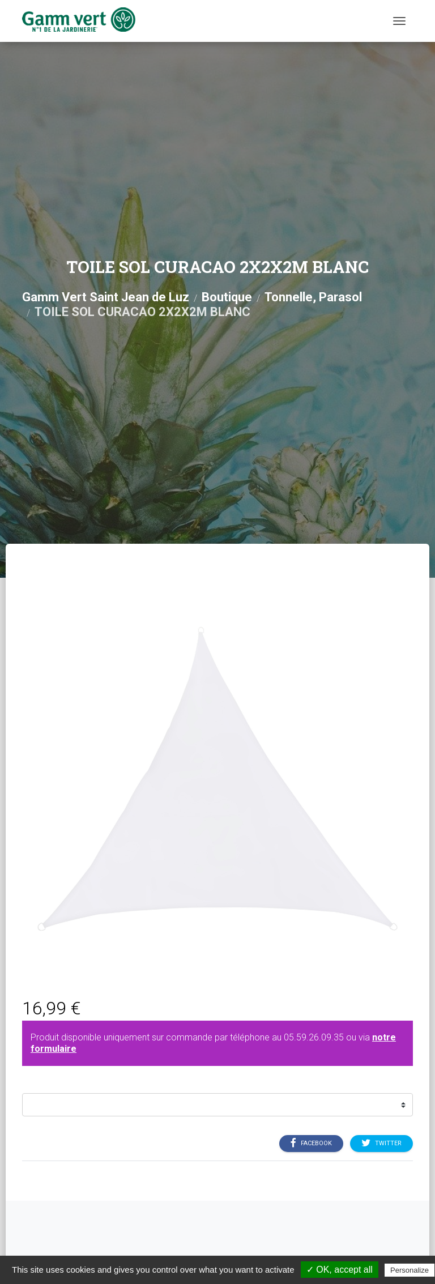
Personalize (409, 1270)
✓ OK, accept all (339, 1269)
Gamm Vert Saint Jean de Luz (105, 297)
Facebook (311, 1143)
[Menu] (399, 21)
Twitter (381, 1143)
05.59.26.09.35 (314, 1037)
